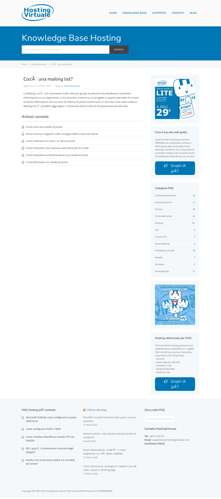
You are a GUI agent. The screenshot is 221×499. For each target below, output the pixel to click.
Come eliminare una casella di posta (46, 162)
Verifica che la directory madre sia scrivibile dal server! (50, 462)
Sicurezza (159, 264)
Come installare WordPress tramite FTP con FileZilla (50, 439)
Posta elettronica (72, 85)
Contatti (178, 13)
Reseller (159, 257)
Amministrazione (163, 202)
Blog (193, 13)
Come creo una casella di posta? (44, 126)
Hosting (159, 223)
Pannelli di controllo (165, 251)
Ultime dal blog (97, 411)
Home (113, 13)
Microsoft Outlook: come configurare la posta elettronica (51, 420)
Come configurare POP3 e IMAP (43, 429)
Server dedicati (162, 244)
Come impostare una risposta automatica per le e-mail (57, 148)
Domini (158, 209)
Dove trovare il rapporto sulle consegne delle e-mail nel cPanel (62, 133)
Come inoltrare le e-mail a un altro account (50, 141)
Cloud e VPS (161, 237)
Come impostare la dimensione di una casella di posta (57, 155)
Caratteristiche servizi (165, 195)
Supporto (159, 13)
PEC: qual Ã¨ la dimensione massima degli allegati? (49, 451)
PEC (157, 230)
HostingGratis (162, 271)
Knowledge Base (134, 13)
